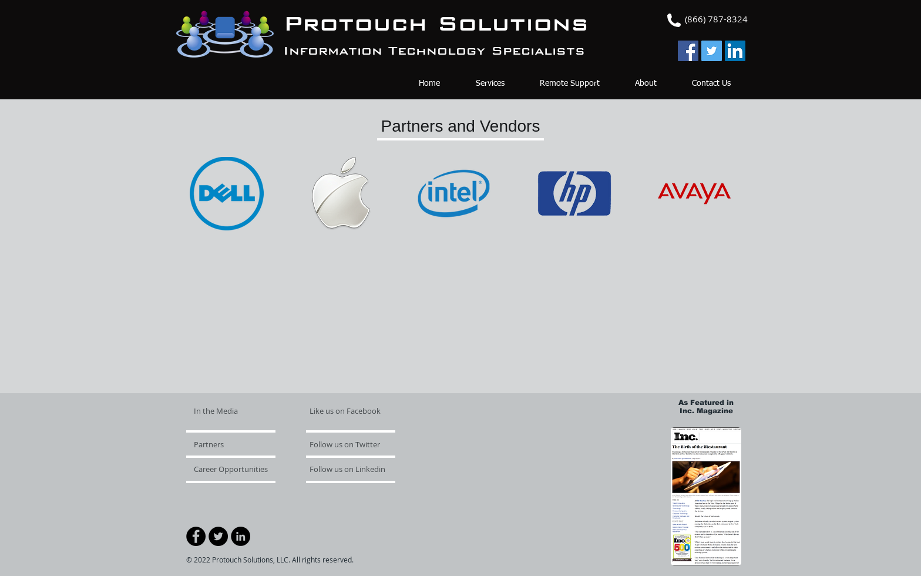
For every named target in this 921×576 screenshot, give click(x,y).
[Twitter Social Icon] (711, 51)
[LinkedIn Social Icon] (735, 51)
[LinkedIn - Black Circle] (240, 536)
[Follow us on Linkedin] (352, 469)
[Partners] (227, 444)
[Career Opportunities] (234, 469)
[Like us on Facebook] (345, 411)
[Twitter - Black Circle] (218, 536)
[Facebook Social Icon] (688, 51)
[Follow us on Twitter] (345, 444)
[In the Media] (239, 411)
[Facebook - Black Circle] (196, 536)
